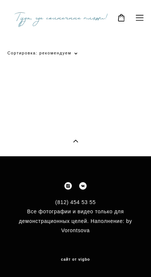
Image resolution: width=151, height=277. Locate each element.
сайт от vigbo (75, 259)
